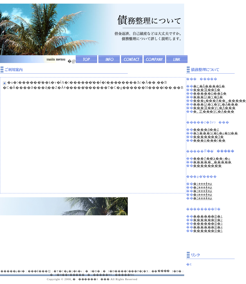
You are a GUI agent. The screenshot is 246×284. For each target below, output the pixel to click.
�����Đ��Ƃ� (209, 93)
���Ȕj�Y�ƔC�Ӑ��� (215, 104)
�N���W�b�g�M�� (215, 133)
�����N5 (102, 274)
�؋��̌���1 (202, 184)
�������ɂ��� (91, 279)
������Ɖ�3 (208, 223)
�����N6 (124, 274)
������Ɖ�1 (208, 216)
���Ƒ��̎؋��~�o (211, 158)
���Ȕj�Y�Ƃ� (208, 97)
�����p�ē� (13, 271)
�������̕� (207, 166)
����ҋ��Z (206, 129)
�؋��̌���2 (202, 187)
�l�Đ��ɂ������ (70, 274)
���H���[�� (209, 140)
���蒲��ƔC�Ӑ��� (214, 108)
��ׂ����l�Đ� (166, 271)
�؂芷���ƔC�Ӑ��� (213, 111)
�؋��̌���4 (202, 194)
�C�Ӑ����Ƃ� (209, 86)
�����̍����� (212, 162)
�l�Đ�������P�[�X (125, 271)
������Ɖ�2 (208, 220)
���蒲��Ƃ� (206, 90)
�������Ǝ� (208, 137)
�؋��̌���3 (202, 191)
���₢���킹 (39, 271)
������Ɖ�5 (208, 231)
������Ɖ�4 (208, 227)
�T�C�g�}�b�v (68, 271)
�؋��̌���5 (202, 198)
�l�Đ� (92, 271)
